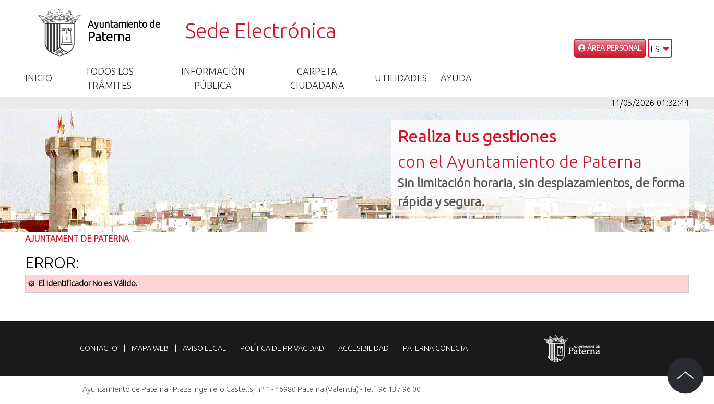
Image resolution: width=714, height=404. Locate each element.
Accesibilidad (363, 348)
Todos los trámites (109, 78)
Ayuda (456, 78)
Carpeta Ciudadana (317, 78)
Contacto (98, 348)
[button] (660, 48)
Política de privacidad (282, 348)
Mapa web (150, 348)
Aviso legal (204, 348)
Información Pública (213, 78)
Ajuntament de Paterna (77, 238)
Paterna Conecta (435, 348)
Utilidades (401, 78)
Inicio (38, 78)
